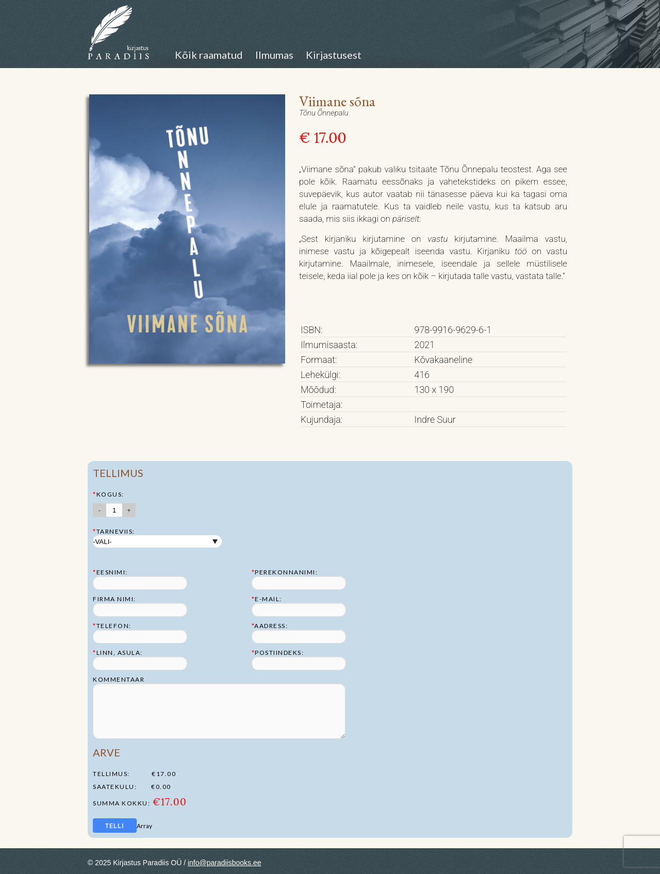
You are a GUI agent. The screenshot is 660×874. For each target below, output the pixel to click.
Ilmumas (274, 54)
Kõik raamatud (209, 54)
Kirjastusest (333, 54)
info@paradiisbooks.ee (224, 863)
